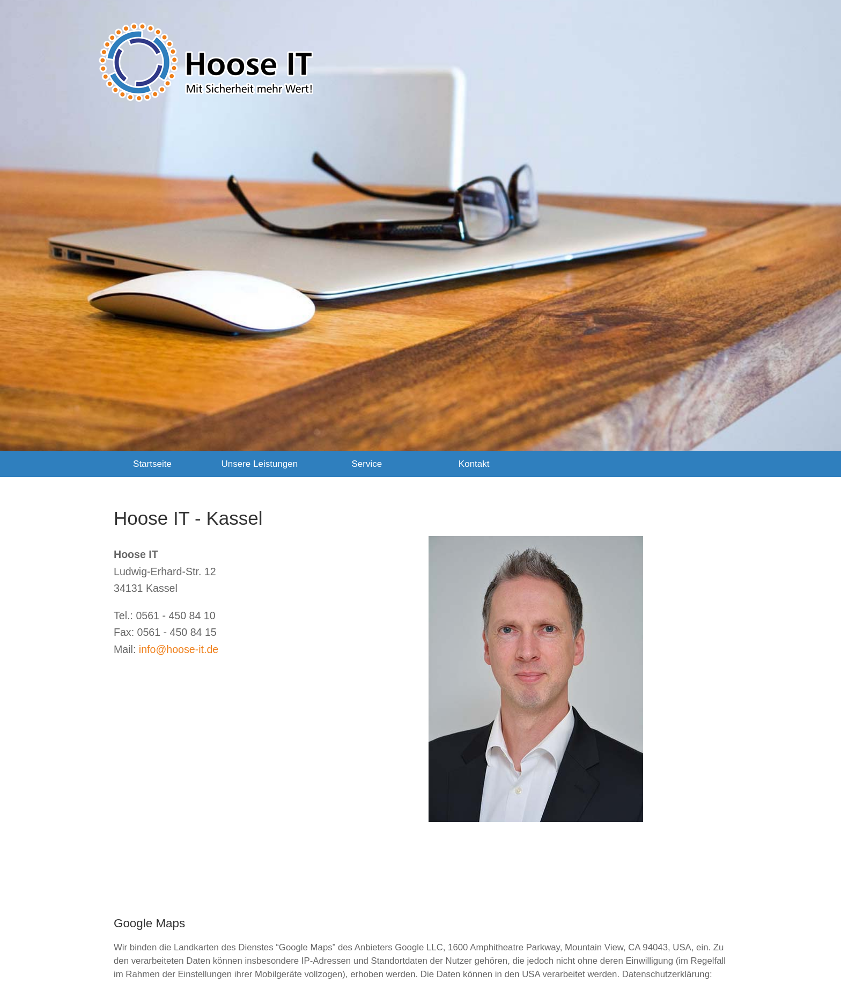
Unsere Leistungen (260, 464)
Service (366, 464)
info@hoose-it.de (178, 649)
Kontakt (474, 464)
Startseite (152, 464)
